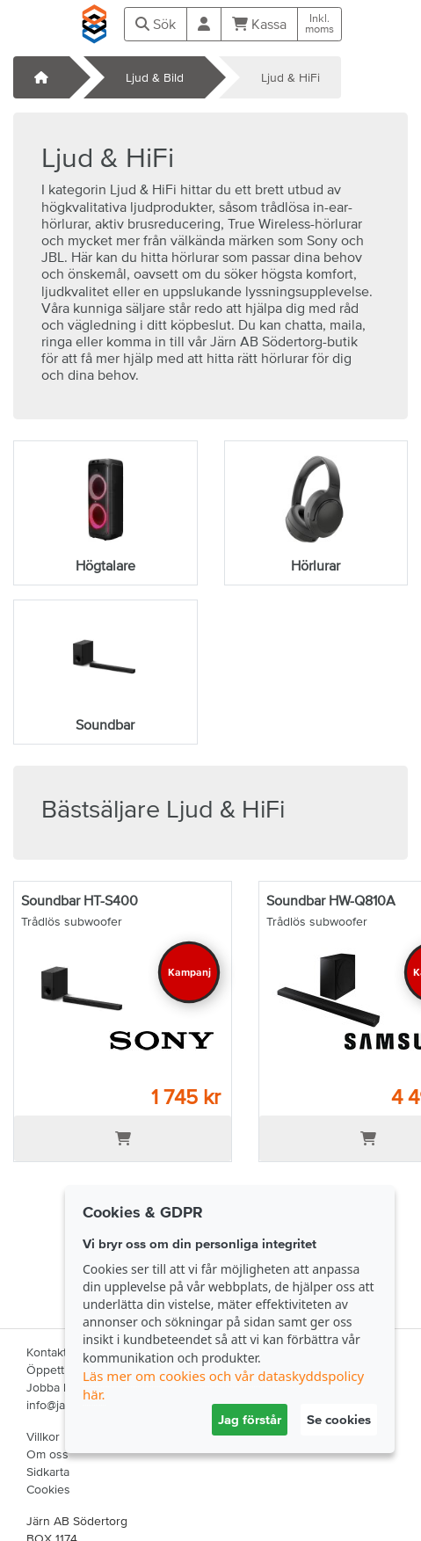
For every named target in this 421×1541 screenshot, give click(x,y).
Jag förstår (249, 1419)
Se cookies (339, 1419)
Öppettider (55, 1370)
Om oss (47, 1454)
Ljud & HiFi (290, 77)
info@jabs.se (60, 1405)
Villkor (43, 1436)
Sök (155, 24)
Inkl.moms (319, 23)
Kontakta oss (61, 1352)
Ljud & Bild (155, 77)
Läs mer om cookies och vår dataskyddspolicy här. (223, 1385)
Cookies (48, 1489)
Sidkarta (47, 1472)
